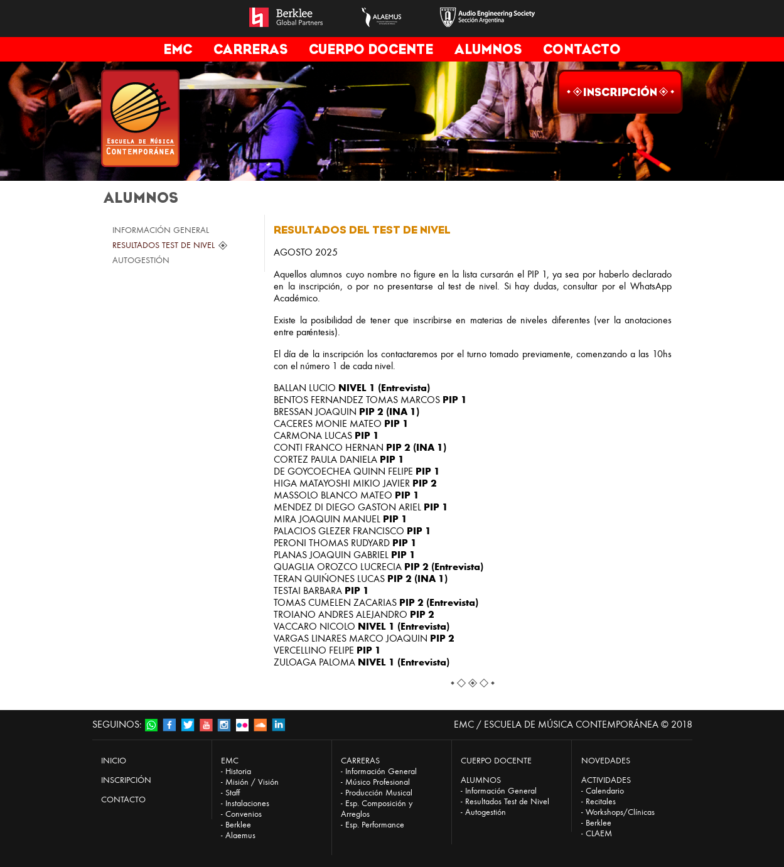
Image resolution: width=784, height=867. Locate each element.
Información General (381, 771)
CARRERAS (250, 49)
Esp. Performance (374, 824)
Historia (238, 771)
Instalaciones (247, 803)
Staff (232, 792)
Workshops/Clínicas (620, 812)
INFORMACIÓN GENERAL (160, 230)
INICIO (113, 760)
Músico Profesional (377, 782)
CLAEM (599, 833)
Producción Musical (378, 792)
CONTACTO (582, 49)
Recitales (601, 801)
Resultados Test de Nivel (507, 801)
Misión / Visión (252, 782)
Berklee (238, 824)
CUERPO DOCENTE (371, 49)
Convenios (243, 814)
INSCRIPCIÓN (126, 780)
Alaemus (240, 835)
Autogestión (485, 812)
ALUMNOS (488, 49)
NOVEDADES (605, 760)
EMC (177, 49)
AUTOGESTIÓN (140, 260)
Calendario (605, 790)
